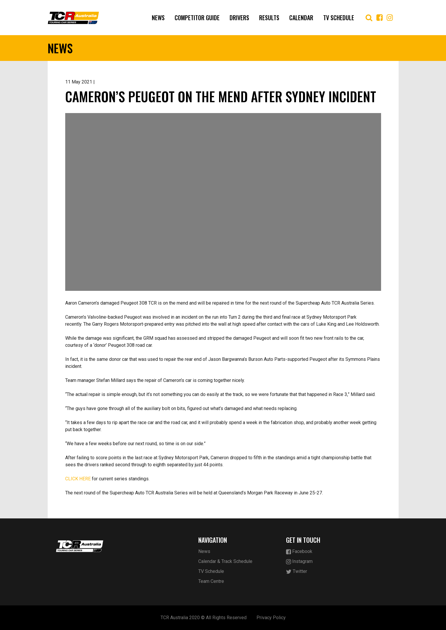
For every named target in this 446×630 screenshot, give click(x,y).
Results (269, 17)
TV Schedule (338, 17)
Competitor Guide (197, 17)
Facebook (299, 552)
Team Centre (211, 581)
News (158, 17)
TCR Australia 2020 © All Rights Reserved (204, 617)
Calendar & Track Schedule (225, 561)
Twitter (296, 571)
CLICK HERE (78, 479)
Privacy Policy (271, 617)
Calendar (301, 17)
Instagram (299, 562)
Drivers (239, 17)
